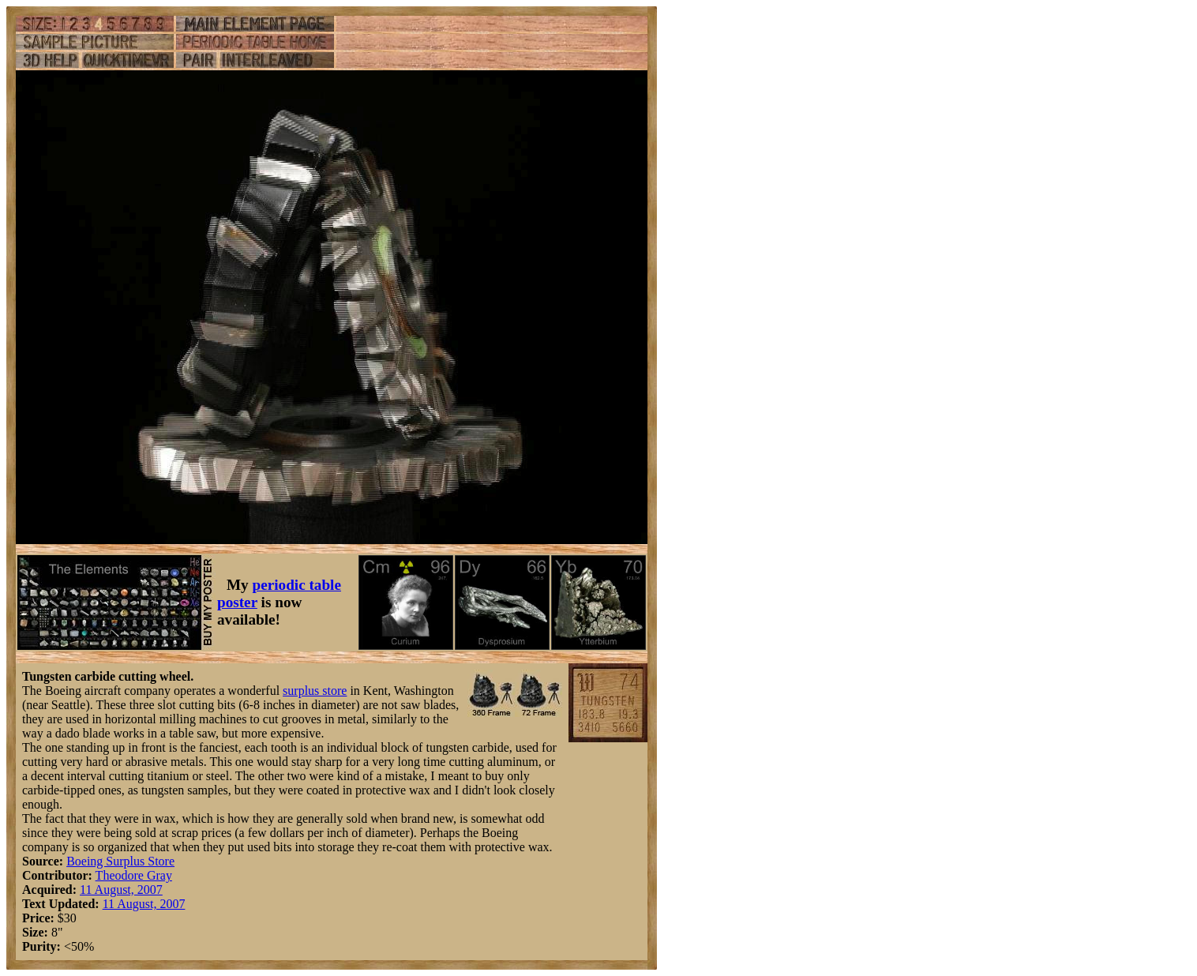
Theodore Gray (134, 875)
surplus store (315, 690)
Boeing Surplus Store (120, 861)
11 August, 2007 (121, 889)
